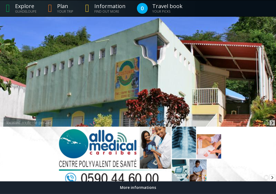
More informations (138, 187)
